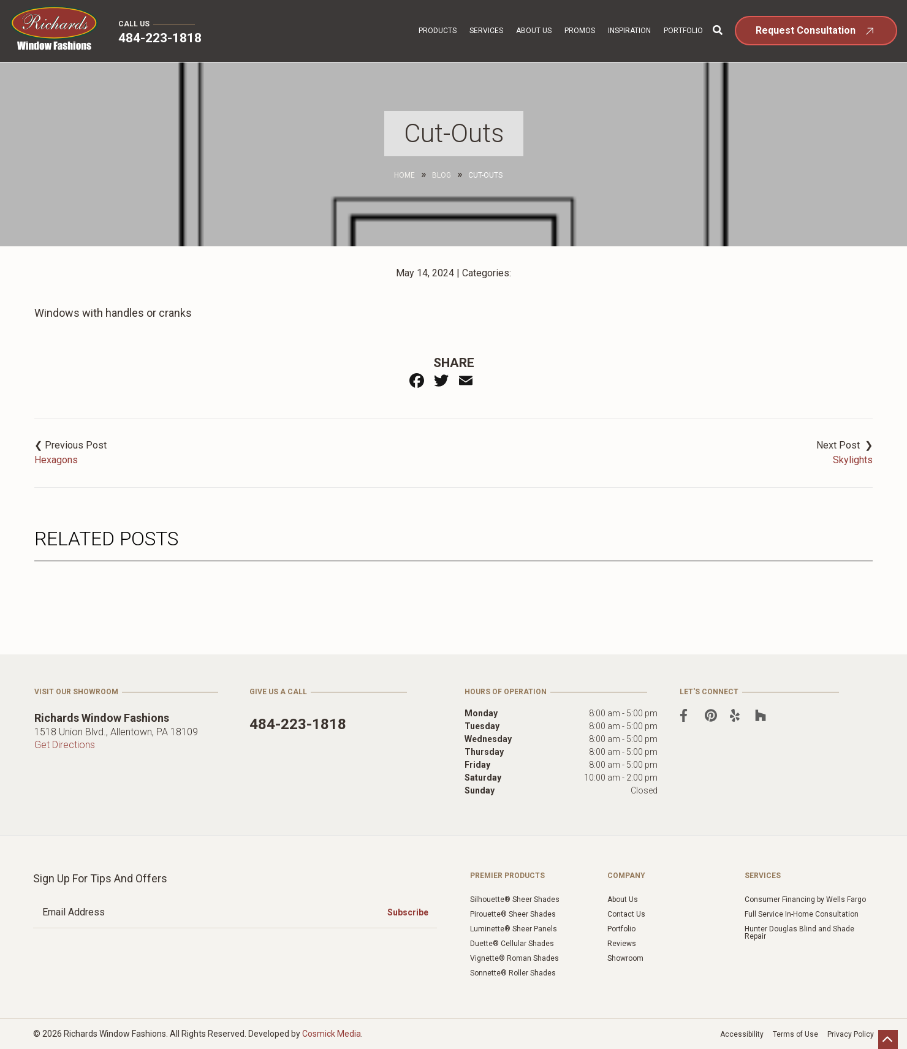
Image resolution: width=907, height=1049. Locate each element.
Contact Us (626, 914)
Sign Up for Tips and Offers (100, 878)
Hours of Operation (506, 691)
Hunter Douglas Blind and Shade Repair (799, 932)
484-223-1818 (160, 38)
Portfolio (683, 30)
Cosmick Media (331, 1034)
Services (486, 30)
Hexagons (56, 460)
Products (438, 30)
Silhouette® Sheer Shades (515, 899)
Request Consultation (806, 30)
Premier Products (507, 875)
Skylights (853, 460)
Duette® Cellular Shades (512, 943)
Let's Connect (709, 691)
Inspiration (629, 30)
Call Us (134, 24)
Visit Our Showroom (76, 691)
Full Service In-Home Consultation (802, 914)
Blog (441, 175)
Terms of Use (795, 1034)
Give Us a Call (278, 691)
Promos (579, 30)
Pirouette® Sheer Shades (513, 914)
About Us (534, 30)
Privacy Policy (850, 1034)
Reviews (621, 943)
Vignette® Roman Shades (514, 958)
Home (404, 175)
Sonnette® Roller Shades (513, 973)
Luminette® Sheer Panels (513, 929)
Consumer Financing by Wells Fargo (805, 899)
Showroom (625, 958)
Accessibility (742, 1034)
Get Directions (64, 745)
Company (626, 875)
